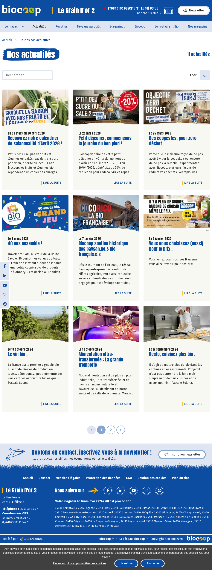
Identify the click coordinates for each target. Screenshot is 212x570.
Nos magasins (197, 26)
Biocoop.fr (106, 539)
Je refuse (126, 563)
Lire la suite (53, 182)
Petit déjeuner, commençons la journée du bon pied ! (105, 140)
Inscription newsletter (182, 454)
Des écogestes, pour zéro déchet (172, 140)
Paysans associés (89, 26)
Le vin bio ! (18, 354)
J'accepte (152, 563)
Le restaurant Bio (167, 26)
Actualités (39, 26)
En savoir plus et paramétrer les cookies (79, 563)
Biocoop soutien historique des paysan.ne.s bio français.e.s (103, 249)
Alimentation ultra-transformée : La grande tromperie (101, 360)
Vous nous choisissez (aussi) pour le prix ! (176, 246)
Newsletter (193, 10)
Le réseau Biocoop (132, 539)
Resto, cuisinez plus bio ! (172, 354)
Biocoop (139, 26)
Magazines (117, 26)
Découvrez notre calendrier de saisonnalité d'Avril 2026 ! (35, 140)
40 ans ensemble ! (25, 243)
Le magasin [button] (12, 26)
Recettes (61, 26)
